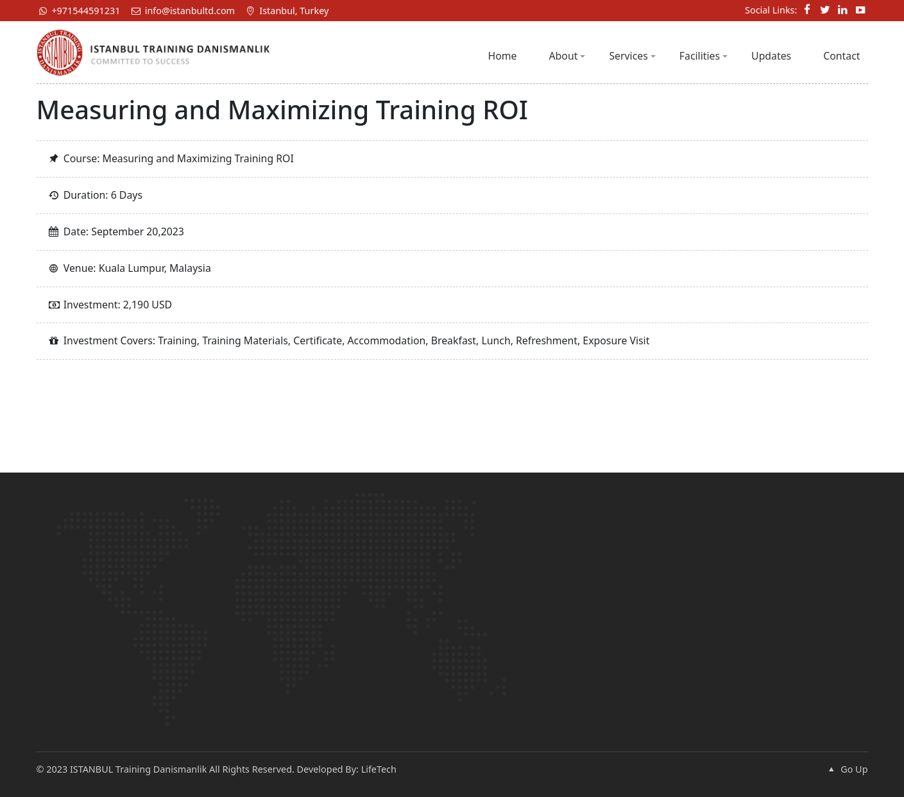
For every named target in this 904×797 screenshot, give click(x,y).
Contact (841, 56)
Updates (771, 56)
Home (502, 56)
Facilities (703, 56)
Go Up (846, 769)
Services (632, 56)
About (567, 56)
